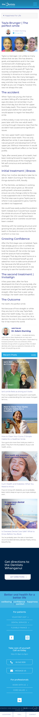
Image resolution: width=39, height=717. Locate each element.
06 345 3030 (20, 662)
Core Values (19, 690)
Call (19, 714)
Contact (32, 714)
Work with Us (19, 685)
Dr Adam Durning (19, 31)
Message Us (20, 671)
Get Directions (17, 577)
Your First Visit (19, 617)
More (33, 355)
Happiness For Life (12, 16)
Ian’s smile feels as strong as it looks (17, 392)
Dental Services (19, 622)
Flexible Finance (19, 628)
